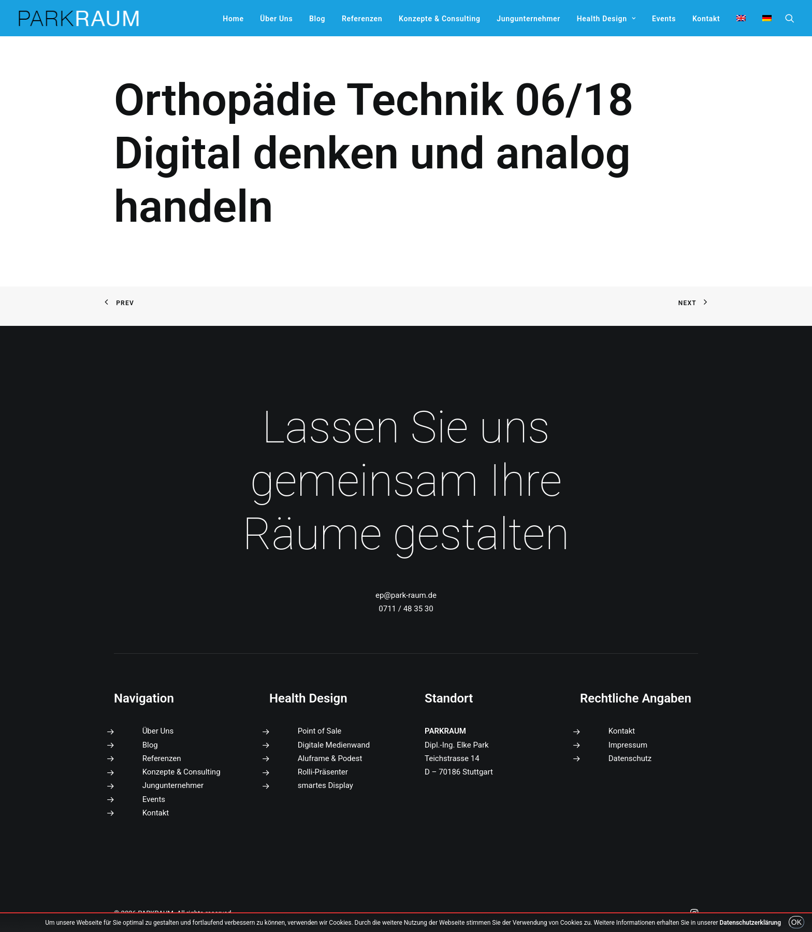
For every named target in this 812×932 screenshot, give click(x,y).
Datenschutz (630, 758)
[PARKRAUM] (79, 18)
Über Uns (276, 19)
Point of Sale (320, 731)
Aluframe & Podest (330, 758)
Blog (317, 19)
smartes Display (325, 785)
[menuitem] (233, 19)
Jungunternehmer (528, 19)
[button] (789, 18)
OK (796, 922)
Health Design (606, 19)
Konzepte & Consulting (439, 19)
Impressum (627, 745)
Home (233, 19)
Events (664, 19)
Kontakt (706, 19)
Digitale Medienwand (334, 745)
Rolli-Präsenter (323, 772)
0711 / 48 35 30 (406, 608)
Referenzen (362, 19)
